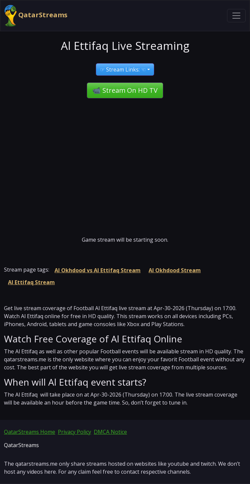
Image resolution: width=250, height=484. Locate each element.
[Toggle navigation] (236, 15)
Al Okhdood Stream (175, 270)
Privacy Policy (74, 431)
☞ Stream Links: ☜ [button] (123, 69)
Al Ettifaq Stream (31, 282)
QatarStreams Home (29, 431)
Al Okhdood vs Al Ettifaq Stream (98, 270)
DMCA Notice (110, 431)
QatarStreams (35, 16)
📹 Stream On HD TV (125, 90)
